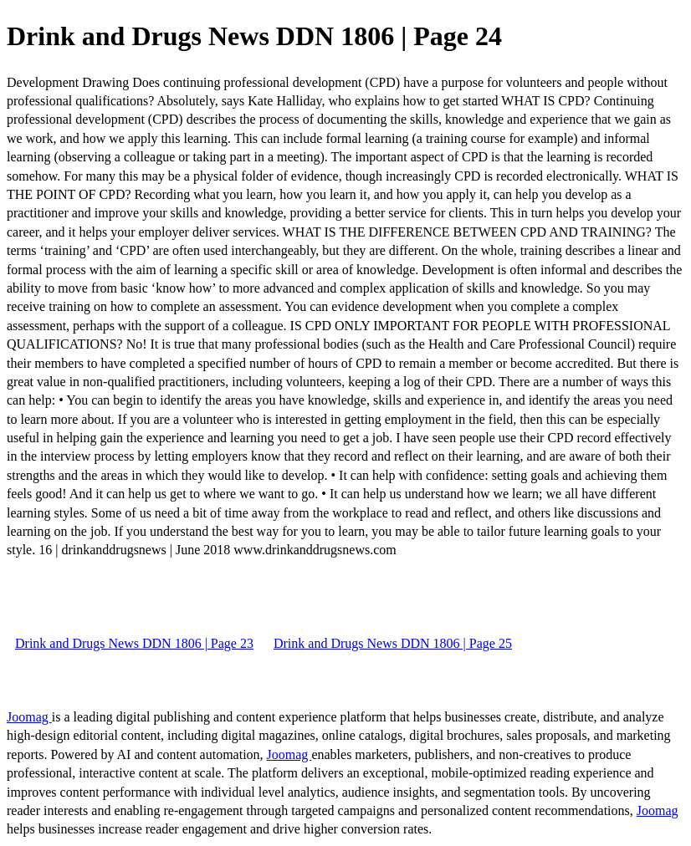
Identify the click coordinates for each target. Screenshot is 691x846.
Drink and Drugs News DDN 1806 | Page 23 (134, 643)
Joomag (29, 717)
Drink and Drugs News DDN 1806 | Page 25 (393, 643)
